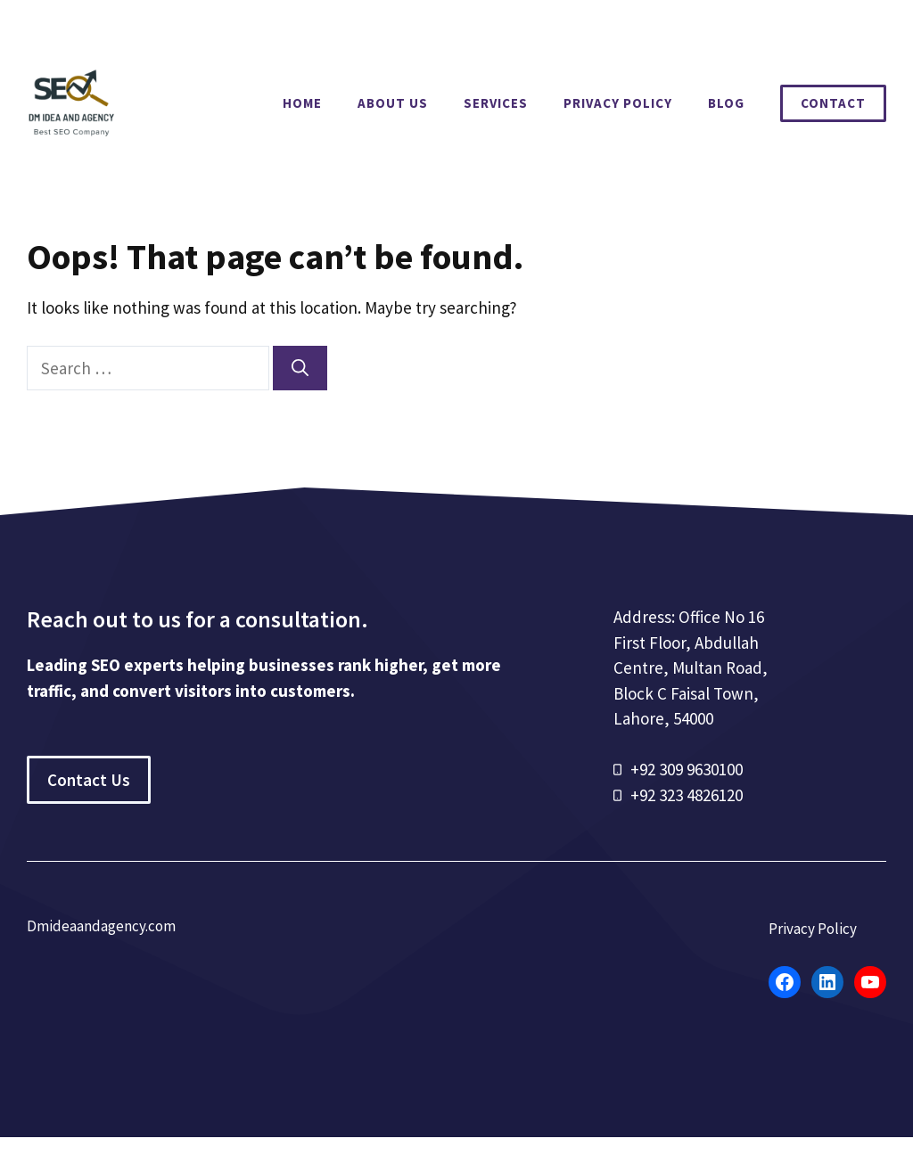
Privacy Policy (617, 102)
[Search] (300, 368)
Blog (726, 102)
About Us (393, 102)
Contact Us (88, 779)
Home (302, 102)
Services (496, 102)
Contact (833, 102)
